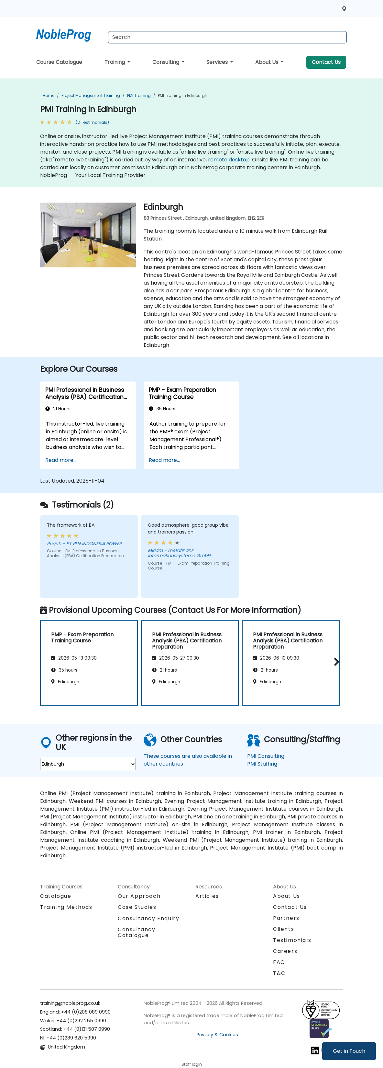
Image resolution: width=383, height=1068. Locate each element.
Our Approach (139, 896)
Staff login (191, 1064)
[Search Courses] (227, 37)
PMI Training (139, 95)
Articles (207, 896)
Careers (285, 951)
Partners (286, 918)
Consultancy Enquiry (148, 918)
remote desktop (229, 159)
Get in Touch (349, 1051)
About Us (267, 62)
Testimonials (292, 940)
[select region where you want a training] (88, 764)
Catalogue (55, 896)
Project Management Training (90, 95)
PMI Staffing (262, 764)
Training (115, 62)
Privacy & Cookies (217, 1034)
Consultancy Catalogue (137, 932)
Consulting (166, 62)
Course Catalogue (59, 62)
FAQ (279, 962)
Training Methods (66, 907)
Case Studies (137, 907)
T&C (279, 973)
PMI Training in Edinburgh (182, 95)
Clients (283, 929)
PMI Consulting (265, 756)
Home (48, 95)
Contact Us (326, 62)
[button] (335, 662)
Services (217, 62)
